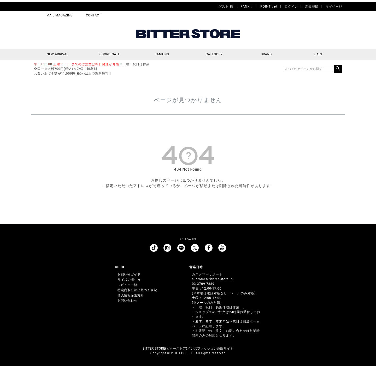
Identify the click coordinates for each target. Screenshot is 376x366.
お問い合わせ (127, 300)
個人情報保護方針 (131, 295)
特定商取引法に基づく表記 (137, 290)
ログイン (291, 6)
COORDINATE (109, 54)
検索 (338, 69)
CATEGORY (214, 54)
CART (318, 54)
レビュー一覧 (127, 285)
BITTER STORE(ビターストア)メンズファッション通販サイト (188, 348)
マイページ (334, 6)
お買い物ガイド (129, 274)
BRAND (266, 54)
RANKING (162, 54)
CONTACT (93, 15)
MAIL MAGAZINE (59, 15)
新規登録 (311, 6)
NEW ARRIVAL (57, 54)
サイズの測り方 (129, 279)
